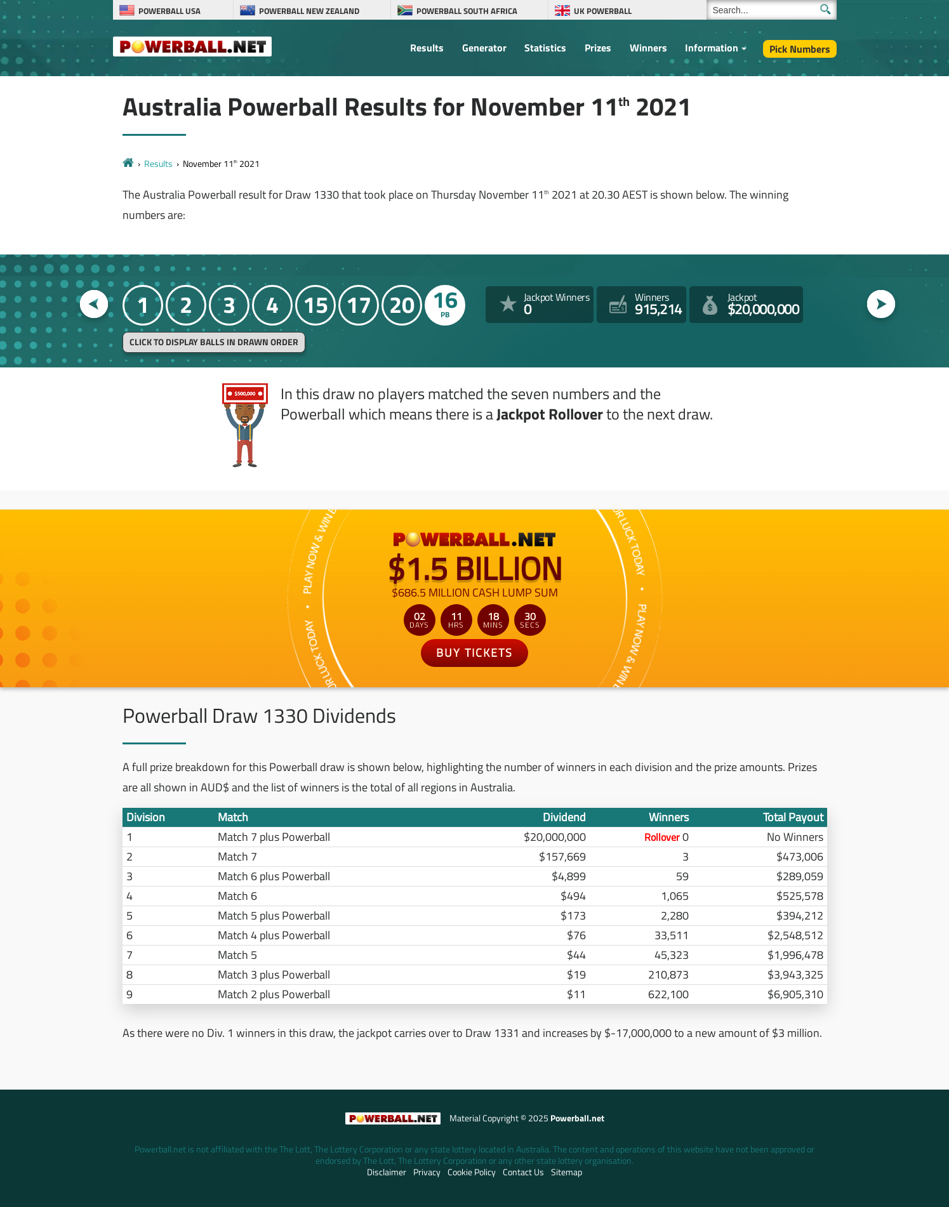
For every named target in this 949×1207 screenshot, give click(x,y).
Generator (484, 47)
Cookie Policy (472, 1172)
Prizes (598, 47)
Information (711, 47)
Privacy (427, 1172)
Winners (648, 47)
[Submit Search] (825, 9)
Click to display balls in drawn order (213, 342)
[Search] (772, 10)
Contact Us (523, 1172)
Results (427, 47)
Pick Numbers (799, 48)
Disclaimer (386, 1172)
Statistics (545, 47)
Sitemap (566, 1172)
